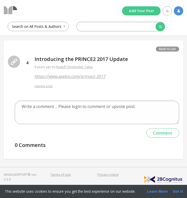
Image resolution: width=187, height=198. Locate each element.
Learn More (157, 191)
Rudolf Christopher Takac (74, 67)
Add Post (141, 10)
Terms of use (60, 174)
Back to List (167, 49)
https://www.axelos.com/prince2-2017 (70, 76)
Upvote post (44, 86)
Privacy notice (108, 174)
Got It (178, 191)
